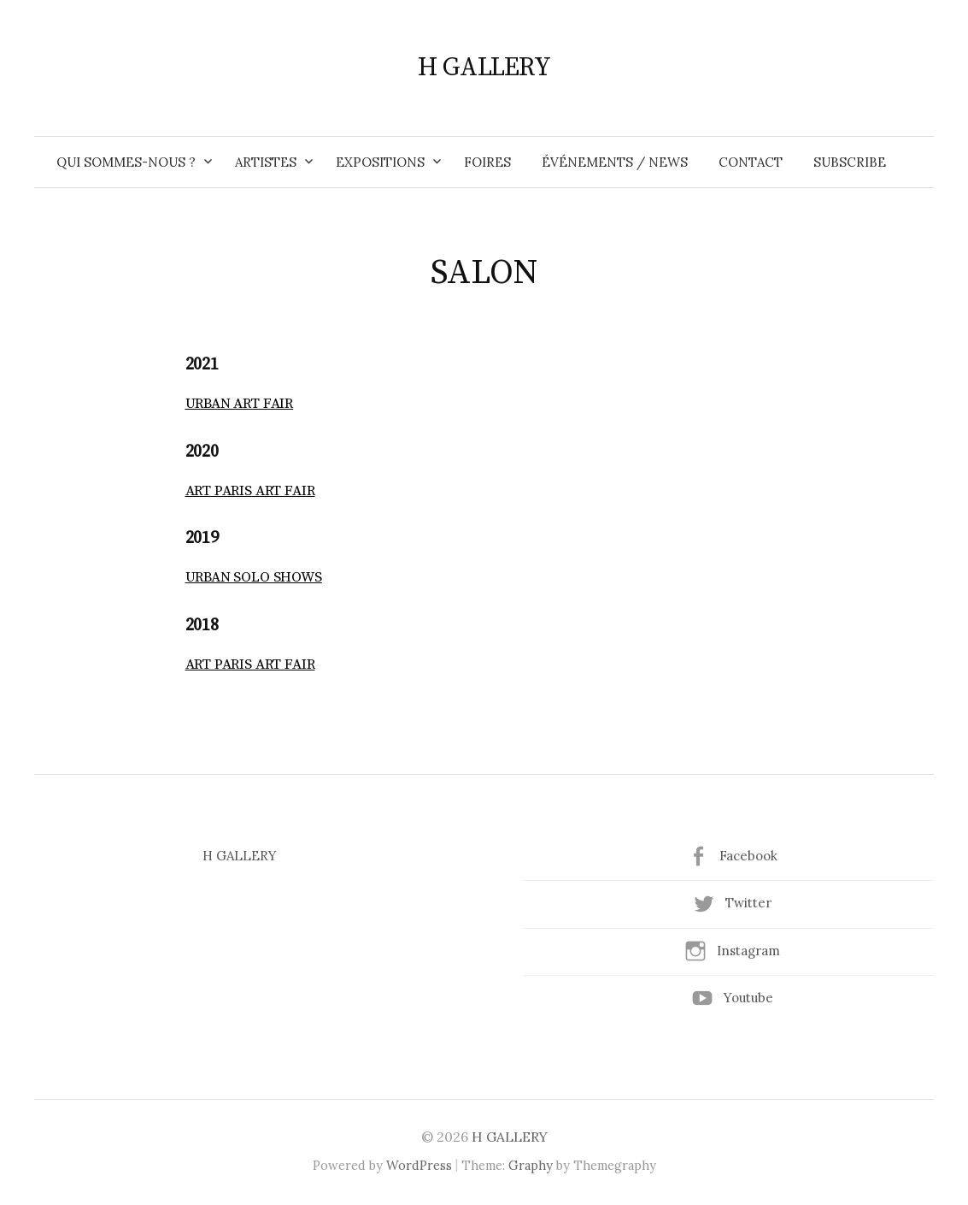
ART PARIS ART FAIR (250, 490)
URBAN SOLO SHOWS (253, 577)
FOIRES (487, 162)
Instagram (748, 950)
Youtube (748, 997)
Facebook (748, 856)
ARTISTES (265, 162)
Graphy (530, 1165)
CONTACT (751, 162)
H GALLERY (484, 67)
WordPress (419, 1165)
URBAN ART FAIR (239, 403)
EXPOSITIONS (380, 162)
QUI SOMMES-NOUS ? (126, 162)
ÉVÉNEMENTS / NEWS (615, 162)
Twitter (748, 903)
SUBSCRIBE (849, 162)
